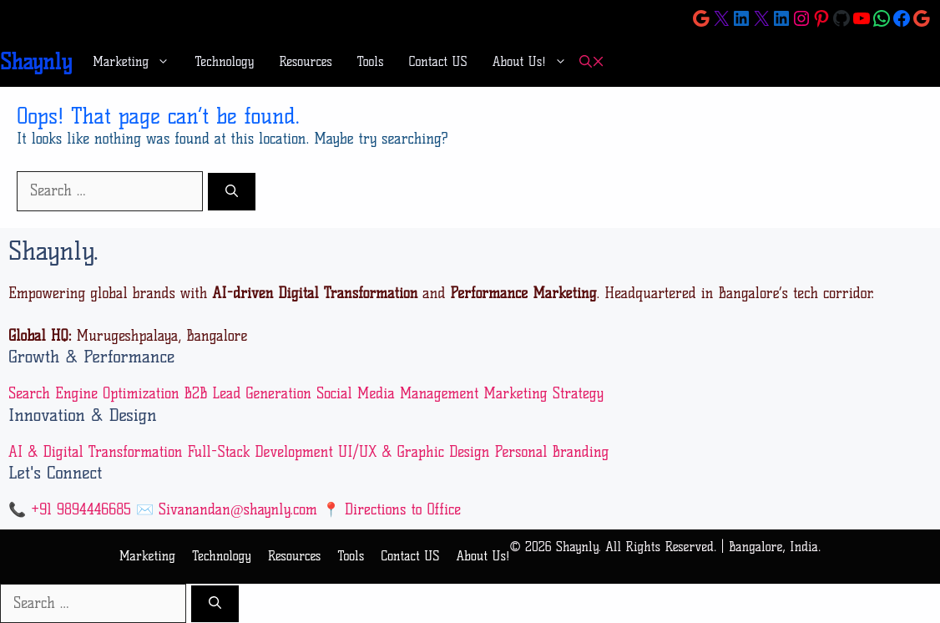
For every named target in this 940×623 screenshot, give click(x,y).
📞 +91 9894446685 (69, 509)
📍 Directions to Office (391, 509)
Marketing (137, 62)
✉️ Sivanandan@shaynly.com (226, 509)
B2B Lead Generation (247, 393)
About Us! (536, 62)
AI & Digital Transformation (95, 451)
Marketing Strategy (543, 393)
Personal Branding (551, 451)
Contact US (438, 61)
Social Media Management (397, 393)
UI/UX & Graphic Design (414, 451)
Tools (370, 61)
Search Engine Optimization (93, 393)
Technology (224, 61)
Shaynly (36, 61)
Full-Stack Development (259, 451)
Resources (305, 61)
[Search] (231, 191)
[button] (591, 62)
